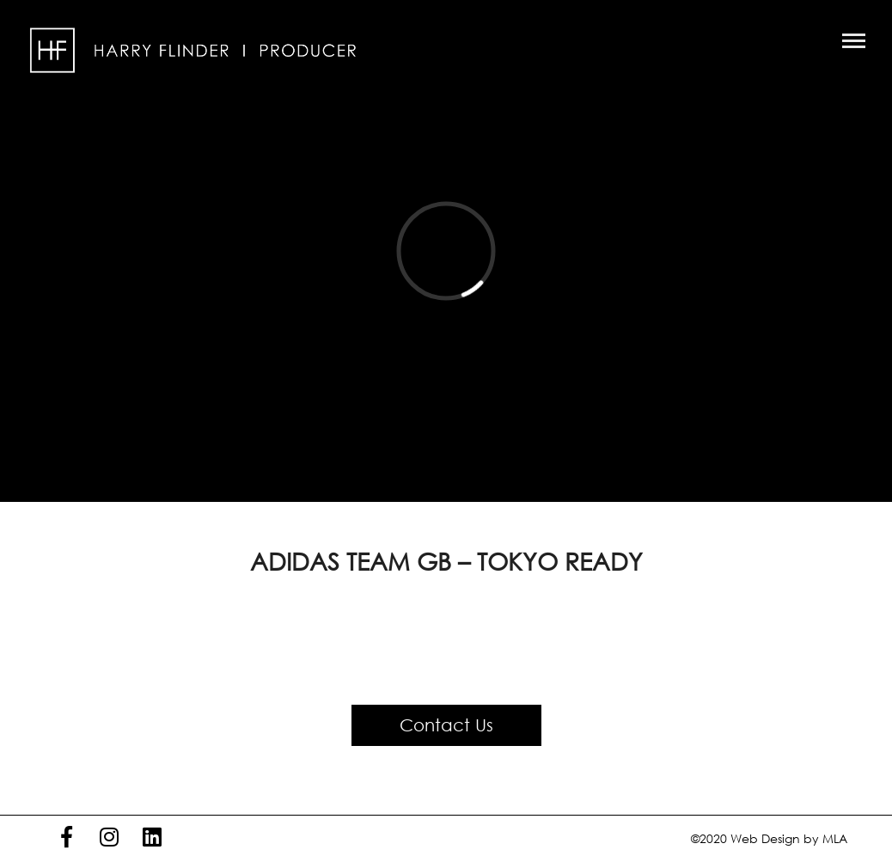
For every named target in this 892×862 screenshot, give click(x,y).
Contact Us (446, 725)
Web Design (765, 838)
